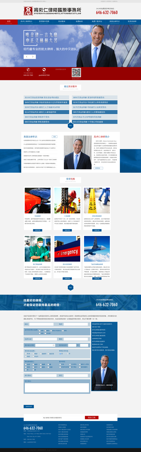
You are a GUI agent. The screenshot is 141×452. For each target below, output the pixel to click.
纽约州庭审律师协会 (111, 439)
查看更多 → (98, 168)
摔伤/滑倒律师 (97, 216)
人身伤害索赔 (91, 316)
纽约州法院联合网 (111, 436)
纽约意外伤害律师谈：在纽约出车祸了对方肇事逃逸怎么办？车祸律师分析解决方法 (46, 167)
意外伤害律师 (67, 264)
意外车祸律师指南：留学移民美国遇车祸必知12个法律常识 (39, 148)
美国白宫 (82, 434)
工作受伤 (72, 364)
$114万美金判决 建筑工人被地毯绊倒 (40, 112)
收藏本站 (115, 1)
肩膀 (50, 367)
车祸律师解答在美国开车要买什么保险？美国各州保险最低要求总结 (42, 163)
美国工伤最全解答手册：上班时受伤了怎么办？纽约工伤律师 (40, 159)
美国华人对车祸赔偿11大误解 (32, 152)
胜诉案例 (62, 22)
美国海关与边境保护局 (86, 436)
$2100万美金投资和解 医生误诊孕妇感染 (42, 97)
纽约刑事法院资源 (63, 434)
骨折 (35, 354)
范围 (70, 179)
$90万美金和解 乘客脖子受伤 (37, 117)
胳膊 (42, 364)
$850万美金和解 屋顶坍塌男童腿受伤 (88, 97)
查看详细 (37, 230)
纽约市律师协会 (110, 441)
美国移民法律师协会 (111, 443)
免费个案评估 (97, 22)
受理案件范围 (44, 22)
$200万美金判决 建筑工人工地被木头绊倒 (42, 107)
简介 (102, 136)
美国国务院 (83, 443)
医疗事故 (72, 367)
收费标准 (79, 22)
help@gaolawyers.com (33, 431)
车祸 (61, 364)
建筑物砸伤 (83, 367)
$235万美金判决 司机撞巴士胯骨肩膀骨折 (90, 102)
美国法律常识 (114, 22)
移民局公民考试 (84, 425)
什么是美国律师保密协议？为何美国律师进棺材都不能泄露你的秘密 (42, 144)
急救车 (43, 354)
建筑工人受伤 (84, 364)
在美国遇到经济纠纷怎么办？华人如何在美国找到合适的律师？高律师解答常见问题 (46, 140)
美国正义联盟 (62, 427)
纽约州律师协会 (62, 425)
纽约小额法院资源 (63, 432)
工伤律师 (67, 216)
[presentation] (38, 399)
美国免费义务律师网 (111, 429)
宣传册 (47, 333)
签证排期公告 (84, 441)
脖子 (35, 367)
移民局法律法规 (62, 443)
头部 (27, 364)
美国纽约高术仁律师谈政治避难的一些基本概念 (36, 155)
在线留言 (103, 1)
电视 (41, 333)
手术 (27, 354)
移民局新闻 (83, 427)
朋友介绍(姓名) (55, 330)
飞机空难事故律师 (97, 264)
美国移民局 (109, 425)
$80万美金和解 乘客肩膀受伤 (37, 122)
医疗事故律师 (37, 264)
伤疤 (27, 356)
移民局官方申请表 (85, 429)
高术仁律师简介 (26, 22)
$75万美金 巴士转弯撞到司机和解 (87, 117)
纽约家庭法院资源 (63, 441)
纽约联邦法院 (110, 427)
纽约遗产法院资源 (63, 439)
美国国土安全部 (84, 439)
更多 (70, 125)
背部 (27, 367)
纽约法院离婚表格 (63, 436)
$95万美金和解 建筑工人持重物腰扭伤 (89, 112)
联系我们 (109, 1)
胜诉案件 (70, 86)
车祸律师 (38, 216)
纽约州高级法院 (110, 434)
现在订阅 (91, 418)
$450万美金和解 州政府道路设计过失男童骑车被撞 (46, 102)
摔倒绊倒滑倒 (64, 367)
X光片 (35, 356)
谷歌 (41, 330)
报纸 (64, 330)
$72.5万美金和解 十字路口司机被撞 (88, 122)
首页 (9, 22)
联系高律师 (132, 22)
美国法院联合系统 (111, 432)
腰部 (42, 367)
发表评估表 (29, 406)
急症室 (51, 354)
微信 (47, 330)
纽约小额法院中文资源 (64, 429)
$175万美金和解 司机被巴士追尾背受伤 (89, 107)
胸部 (35, 364)
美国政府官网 (84, 432)
